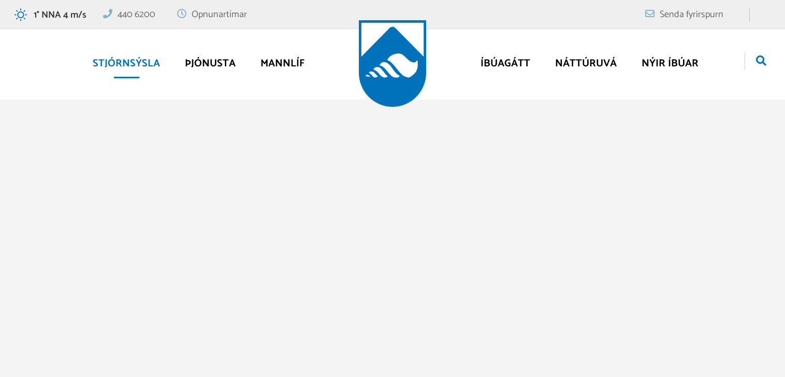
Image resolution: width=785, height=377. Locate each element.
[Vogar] (392, 63)
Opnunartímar (219, 14)
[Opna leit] (761, 62)
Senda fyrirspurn (691, 14)
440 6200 (136, 14)
